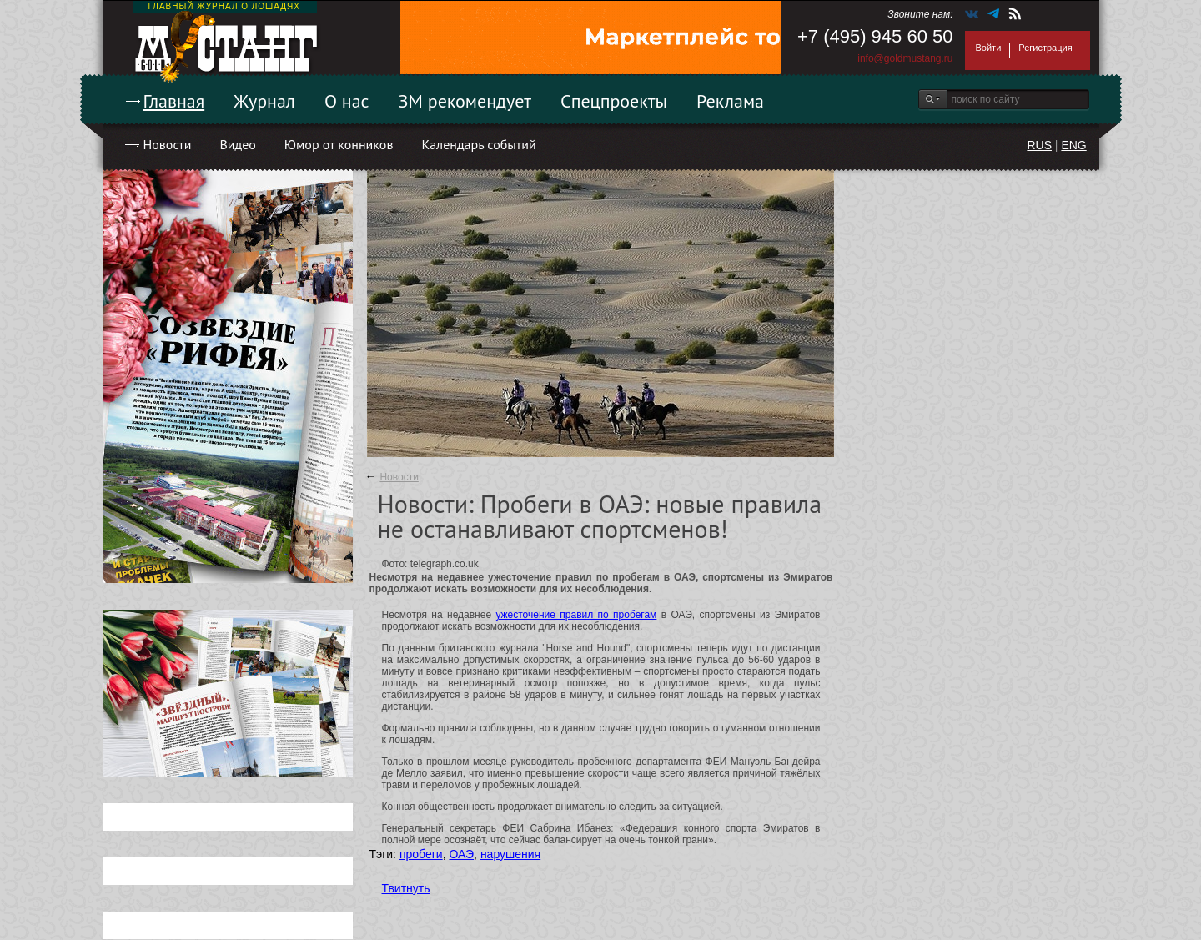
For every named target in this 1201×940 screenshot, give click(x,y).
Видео (237, 144)
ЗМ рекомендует (465, 101)
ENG (1073, 145)
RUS (1039, 145)
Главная (174, 101)
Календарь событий (478, 144)
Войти (989, 48)
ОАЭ (461, 854)
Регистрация (1045, 48)
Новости (167, 144)
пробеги (421, 854)
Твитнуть (406, 888)
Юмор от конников (339, 144)
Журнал (264, 101)
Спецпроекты (613, 101)
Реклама (730, 101)
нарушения (510, 854)
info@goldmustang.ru (904, 58)
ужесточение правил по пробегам (575, 615)
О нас (346, 101)
